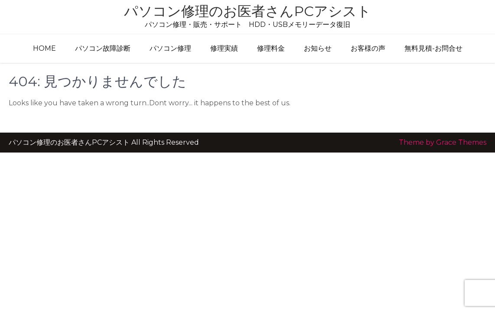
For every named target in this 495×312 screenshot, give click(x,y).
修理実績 (224, 48)
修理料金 (271, 48)
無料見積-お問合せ (433, 48)
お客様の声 (368, 48)
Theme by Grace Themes (442, 142)
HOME (44, 48)
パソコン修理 (170, 48)
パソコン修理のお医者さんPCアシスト (247, 11)
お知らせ (318, 48)
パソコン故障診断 (102, 48)
